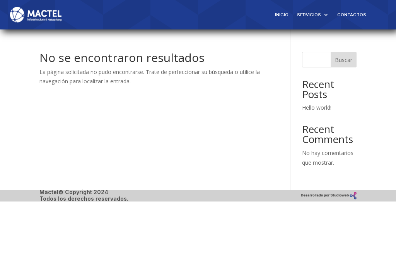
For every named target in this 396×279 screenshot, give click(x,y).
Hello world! (316, 107)
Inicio (281, 14)
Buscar (343, 60)
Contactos (351, 14)
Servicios (309, 14)
